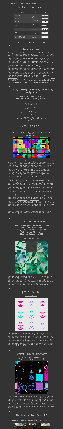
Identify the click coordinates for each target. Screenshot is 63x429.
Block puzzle (33, 25)
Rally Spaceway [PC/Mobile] (31, 357)
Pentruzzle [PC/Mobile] (31, 125)
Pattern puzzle (34, 32)
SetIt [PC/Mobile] (31, 296)
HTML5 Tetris (22, 200)
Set (19, 333)
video (27, 396)
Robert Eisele (34, 200)
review (22, 396)
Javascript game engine (46, 80)
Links (43, 42)
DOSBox (13, 194)
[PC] (45, 15)
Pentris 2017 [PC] (31, 103)
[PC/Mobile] (45, 25)
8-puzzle (34, 29)
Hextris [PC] (31, 107)
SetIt (53, 78)
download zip (41, 419)
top (9, 45)
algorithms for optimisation (18, 284)
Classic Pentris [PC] (31, 117)
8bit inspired (34, 37)
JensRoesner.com (16, 3)
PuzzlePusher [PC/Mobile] (31, 238)
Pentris (47, 62)
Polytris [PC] (31, 111)
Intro (19, 42)
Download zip (30, 135)
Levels (31, 42)
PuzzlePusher (12, 78)
